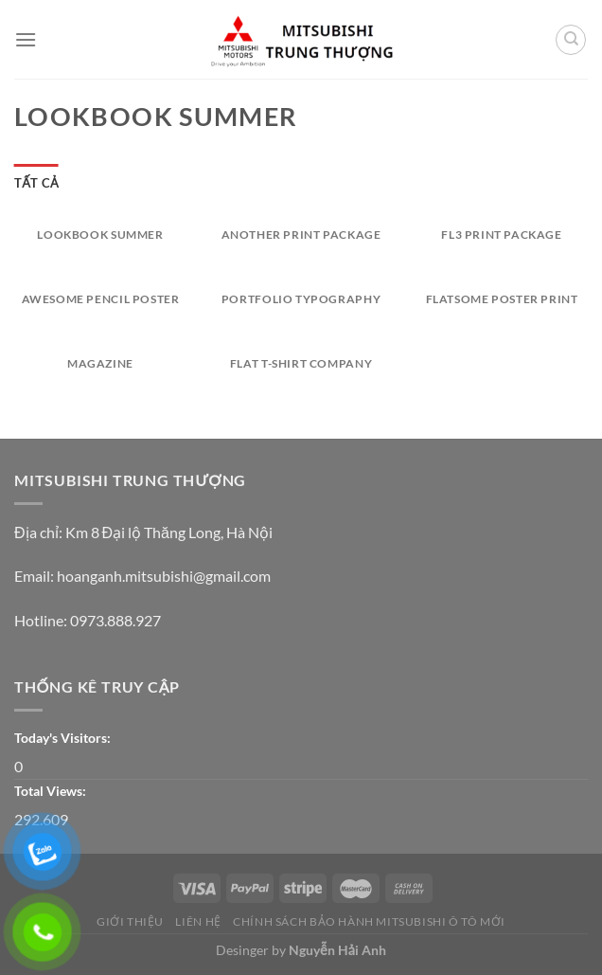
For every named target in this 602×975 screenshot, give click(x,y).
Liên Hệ (198, 921)
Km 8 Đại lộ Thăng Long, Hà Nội (169, 532)
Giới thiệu (130, 921)
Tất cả (36, 182)
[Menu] (25, 39)
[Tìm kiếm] (571, 40)
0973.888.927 (115, 620)
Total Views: (51, 791)
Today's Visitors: (64, 738)
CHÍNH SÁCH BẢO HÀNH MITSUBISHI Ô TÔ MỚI (369, 921)
